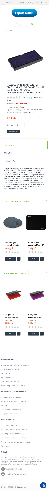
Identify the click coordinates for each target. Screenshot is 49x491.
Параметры (9, 161)
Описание (9, 145)
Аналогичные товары (15, 273)
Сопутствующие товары (17, 201)
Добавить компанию (11, 397)
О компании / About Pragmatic (15, 365)
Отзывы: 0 (25, 97)
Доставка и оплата (10, 425)
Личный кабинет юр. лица (13, 401)
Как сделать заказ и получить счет (18, 438)
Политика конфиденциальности (16, 442)
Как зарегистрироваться (13, 434)
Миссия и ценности (10, 381)
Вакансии (5, 446)
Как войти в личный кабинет (15, 429)
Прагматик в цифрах (10, 369)
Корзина (5, 405)
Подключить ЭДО (9, 414)
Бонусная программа (11, 410)
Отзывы (8, 153)
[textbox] (24, 24)
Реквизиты (6, 377)
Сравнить (13, 131)
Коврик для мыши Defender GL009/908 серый (12, 245)
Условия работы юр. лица (13, 385)
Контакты (5, 373)
